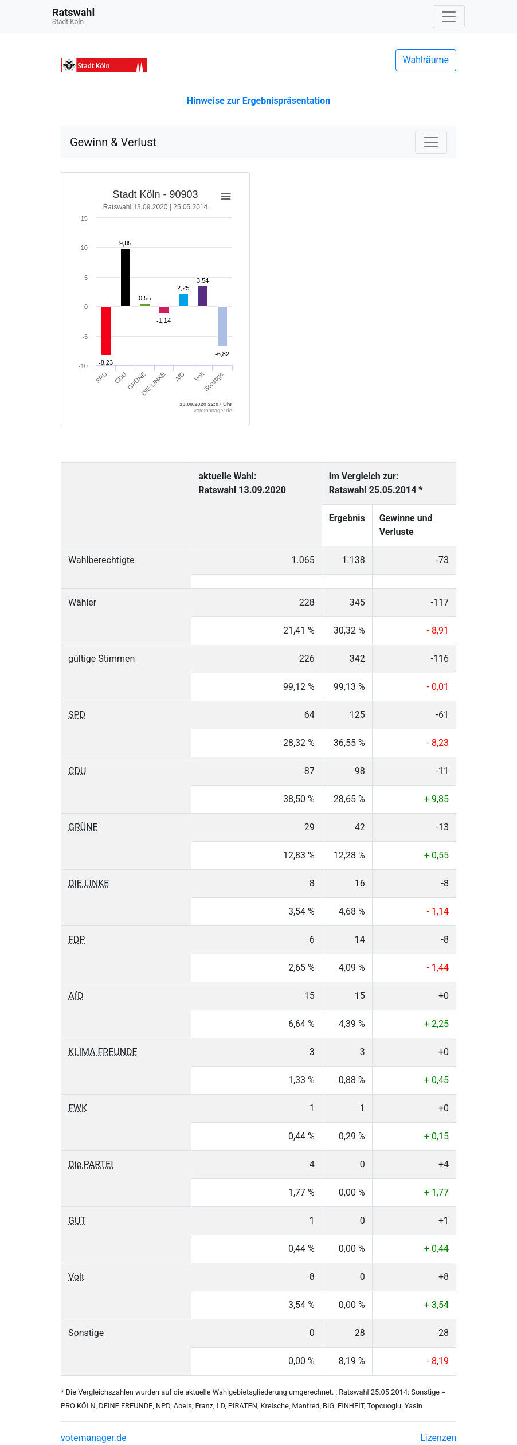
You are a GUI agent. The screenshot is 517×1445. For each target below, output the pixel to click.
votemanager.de (93, 1437)
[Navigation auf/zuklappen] (449, 16)
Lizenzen (438, 1437)
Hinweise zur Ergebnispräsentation (258, 100)
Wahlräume (426, 59)
